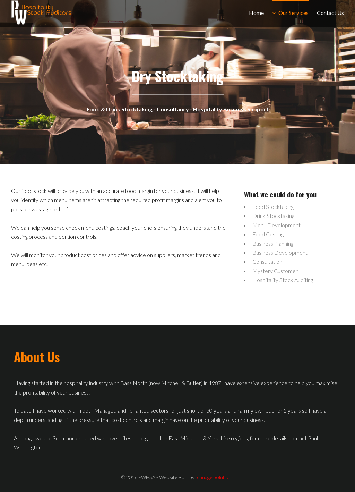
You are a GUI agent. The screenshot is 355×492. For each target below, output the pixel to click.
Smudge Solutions (215, 477)
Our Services (293, 12)
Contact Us (330, 12)
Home (256, 12)
